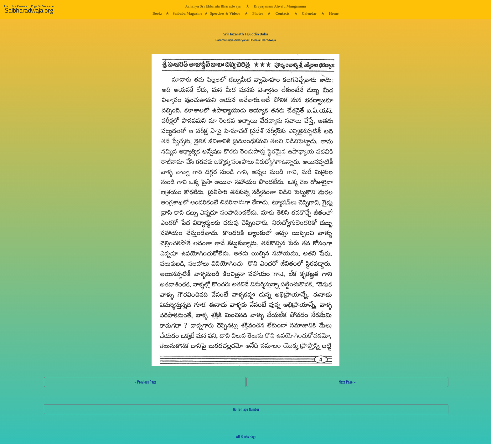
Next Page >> (347, 381)
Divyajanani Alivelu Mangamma (280, 6)
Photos (257, 13)
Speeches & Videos (225, 13)
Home (334, 13)
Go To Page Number (246, 409)
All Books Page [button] (246, 436)
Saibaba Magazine (187, 13)
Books (157, 13)
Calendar (309, 13)
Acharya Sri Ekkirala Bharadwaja (212, 6)
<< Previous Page (145, 381)
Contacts (282, 13)
